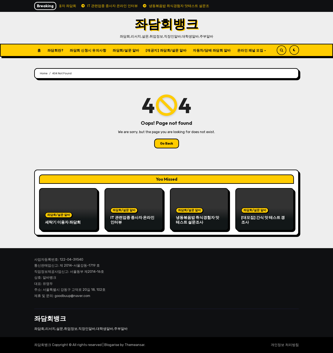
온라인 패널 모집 (250, 50)
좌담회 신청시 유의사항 (88, 50)
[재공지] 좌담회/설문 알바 (166, 50)
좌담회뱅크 (166, 24)
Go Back (166, 143)
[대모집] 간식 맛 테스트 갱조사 (263, 220)
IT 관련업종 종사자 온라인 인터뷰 (132, 220)
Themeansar (134, 345)
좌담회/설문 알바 (126, 50)
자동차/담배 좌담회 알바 (212, 50)
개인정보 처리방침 (285, 345)
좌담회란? (55, 50)
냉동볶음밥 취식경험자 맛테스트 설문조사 (197, 220)
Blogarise (111, 345)
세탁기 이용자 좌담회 (63, 222)
